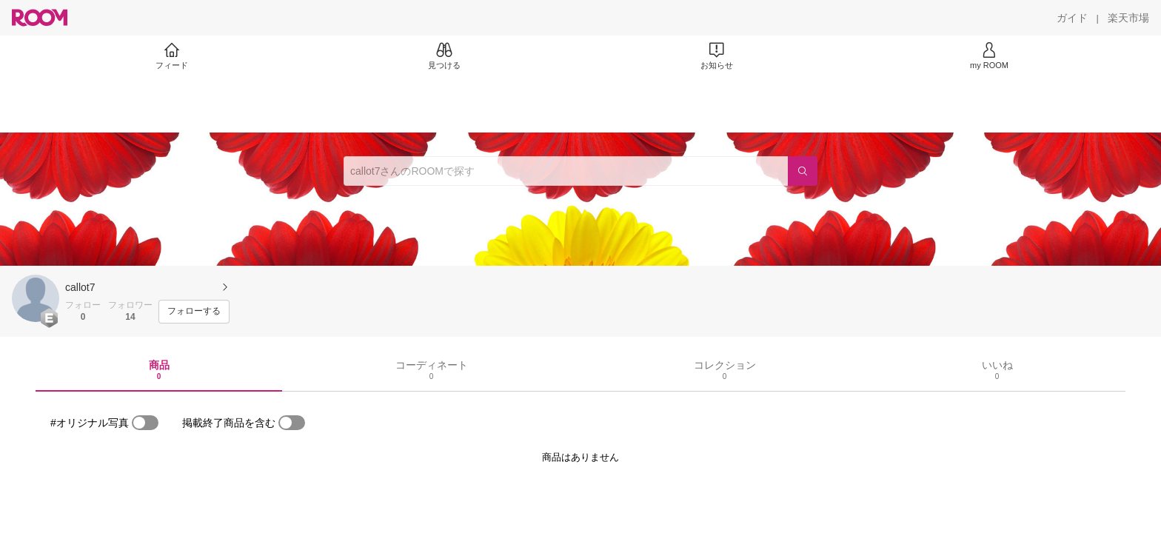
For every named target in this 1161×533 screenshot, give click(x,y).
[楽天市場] (1128, 17)
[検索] (802, 171)
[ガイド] (1072, 17)
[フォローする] (194, 312)
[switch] (145, 422)
